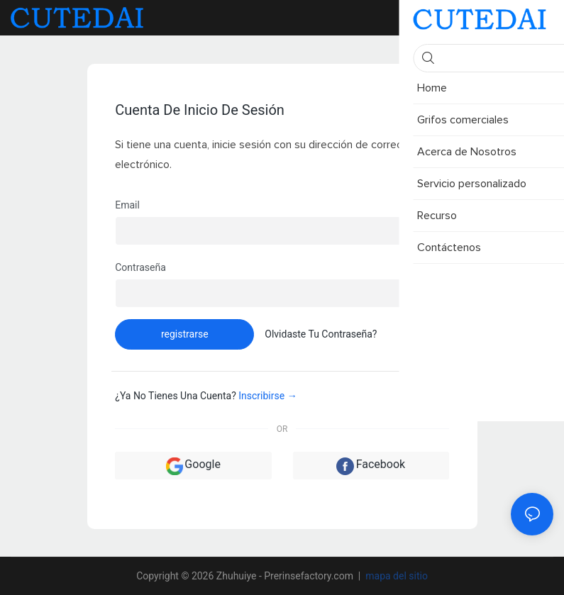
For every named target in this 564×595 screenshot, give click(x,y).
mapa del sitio (395, 576)
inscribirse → (267, 395)
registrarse (185, 334)
